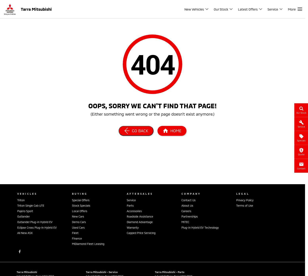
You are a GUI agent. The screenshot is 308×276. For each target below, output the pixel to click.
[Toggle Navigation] (295, 9)
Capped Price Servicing (141, 233)
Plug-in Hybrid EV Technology (200, 227)
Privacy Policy (244, 200)
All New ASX (25, 233)
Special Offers (80, 200)
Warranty (133, 227)
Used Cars (78, 227)
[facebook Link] (19, 251)
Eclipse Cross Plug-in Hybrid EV (37, 227)
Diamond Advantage (140, 222)
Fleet (75, 233)
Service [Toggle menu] (275, 9)
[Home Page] (171, 131)
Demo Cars (79, 222)
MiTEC (185, 222)
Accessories (134, 211)
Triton (21, 200)
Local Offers (79, 211)
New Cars (78, 216)
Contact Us (188, 200)
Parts (130, 205)
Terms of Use (244, 205)
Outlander (23, 216)
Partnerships (189, 216)
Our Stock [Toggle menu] (223, 9)
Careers (186, 211)
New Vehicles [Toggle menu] (196, 9)
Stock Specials (81, 205)
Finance (77, 238)
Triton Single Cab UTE (30, 205)
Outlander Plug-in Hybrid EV (35, 222)
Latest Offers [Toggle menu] (250, 9)
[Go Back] (136, 131)
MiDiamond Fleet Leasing (88, 243)
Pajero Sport (25, 211)
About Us (187, 205)
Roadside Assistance (140, 216)
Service (131, 200)
